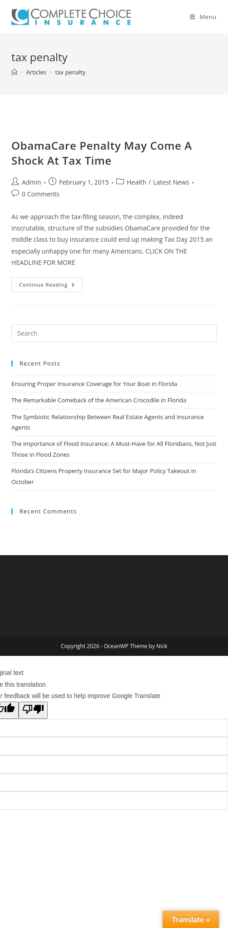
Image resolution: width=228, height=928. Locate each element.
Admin (31, 182)
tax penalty (70, 72)
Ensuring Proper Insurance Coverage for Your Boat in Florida (94, 384)
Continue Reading (51, 286)
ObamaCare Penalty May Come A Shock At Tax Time (101, 153)
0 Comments (40, 194)
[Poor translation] (33, 710)
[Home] (14, 72)
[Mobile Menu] (203, 17)
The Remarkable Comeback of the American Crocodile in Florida (98, 400)
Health (136, 182)
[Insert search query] (114, 333)
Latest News (171, 182)
